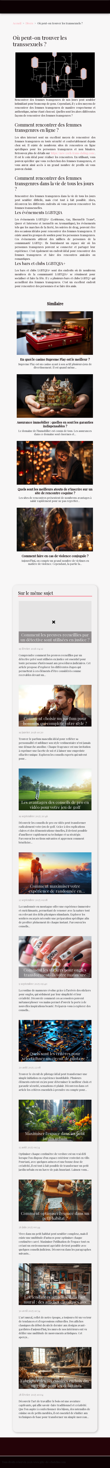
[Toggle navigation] (7, 7)
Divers (29, 23)
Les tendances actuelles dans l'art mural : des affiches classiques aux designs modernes (55, 1301)
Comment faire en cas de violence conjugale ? (55, 556)
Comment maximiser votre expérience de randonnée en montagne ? (55, 891)
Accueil (17, 23)
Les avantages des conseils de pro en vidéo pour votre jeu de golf (55, 804)
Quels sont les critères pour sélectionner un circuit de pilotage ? (55, 1056)
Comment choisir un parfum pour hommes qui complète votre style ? (55, 721)
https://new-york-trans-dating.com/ (73, 153)
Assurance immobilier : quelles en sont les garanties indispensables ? (55, 424)
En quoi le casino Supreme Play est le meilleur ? (55, 359)
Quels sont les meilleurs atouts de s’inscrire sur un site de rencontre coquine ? (55, 491)
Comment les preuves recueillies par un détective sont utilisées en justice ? (55, 637)
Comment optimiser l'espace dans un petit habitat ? (55, 1215)
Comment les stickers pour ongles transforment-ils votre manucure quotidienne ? (55, 974)
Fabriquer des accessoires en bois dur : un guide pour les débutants (55, 1383)
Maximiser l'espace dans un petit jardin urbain (55, 1136)
